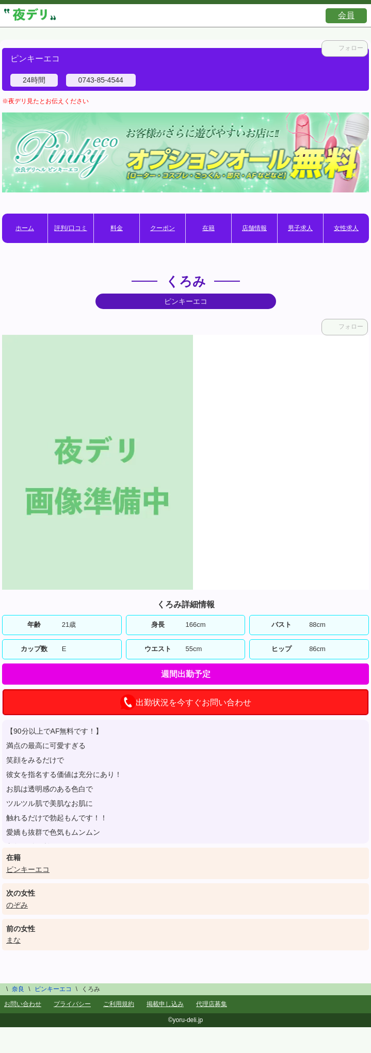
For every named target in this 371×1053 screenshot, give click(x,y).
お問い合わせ (22, 1004)
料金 (116, 228)
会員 (346, 15)
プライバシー (72, 1004)
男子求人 (300, 228)
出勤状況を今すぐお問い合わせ (185, 702)
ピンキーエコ (28, 869)
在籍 (208, 228)
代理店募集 (211, 1004)
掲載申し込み (165, 1004)
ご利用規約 (118, 1004)
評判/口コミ (70, 228)
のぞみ (17, 905)
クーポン (162, 228)
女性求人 (346, 228)
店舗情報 (254, 228)
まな (13, 940)
